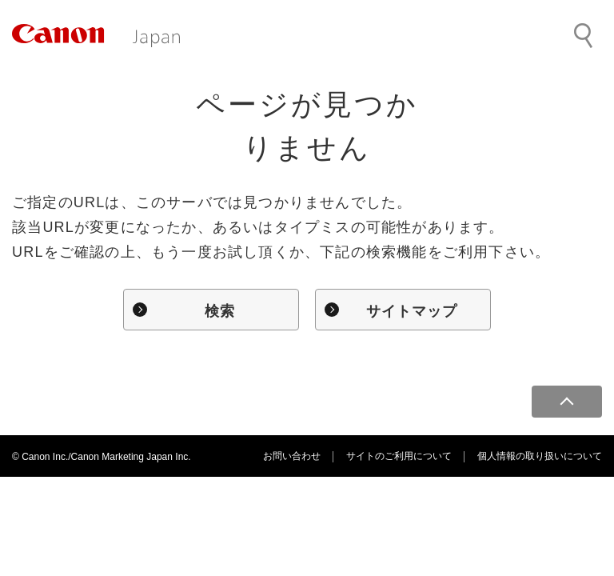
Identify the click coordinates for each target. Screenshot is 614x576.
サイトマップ (411, 311)
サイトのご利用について (399, 456)
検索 (220, 311)
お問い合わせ (292, 456)
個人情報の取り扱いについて (539, 456)
